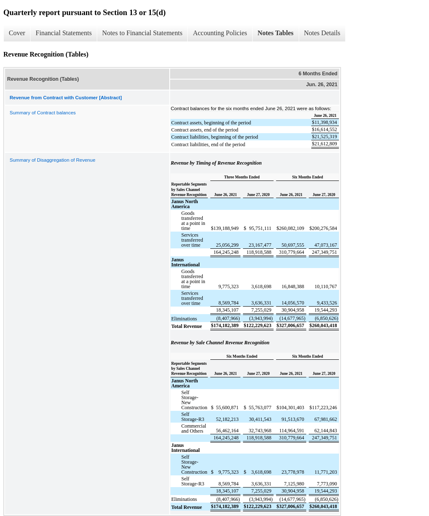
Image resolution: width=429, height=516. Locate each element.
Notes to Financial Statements (142, 32)
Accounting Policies (220, 32)
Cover (17, 32)
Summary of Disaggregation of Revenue (53, 160)
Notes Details (322, 32)
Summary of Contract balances (43, 112)
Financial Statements (64, 32)
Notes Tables (276, 32)
